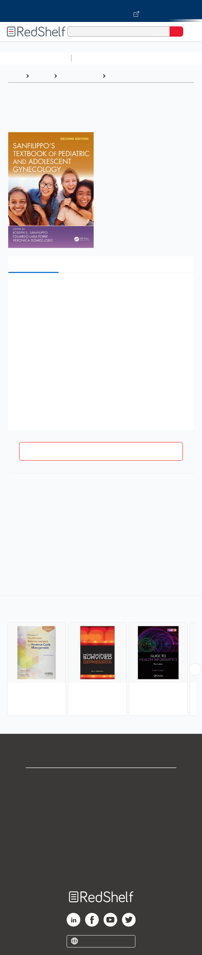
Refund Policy (101, 839)
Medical (119, 76)
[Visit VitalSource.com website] (101, 11)
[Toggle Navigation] (190, 31)
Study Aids (92, 58)
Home (15, 76)
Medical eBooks (79, 76)
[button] (100, 288)
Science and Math (134, 58)
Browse (41, 76)
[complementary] (101, 656)
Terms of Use (101, 824)
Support (101, 794)
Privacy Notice (101, 809)
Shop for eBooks (101, 779)
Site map (101, 869)
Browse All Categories (36, 58)
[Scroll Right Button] (195, 669)
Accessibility (101, 854)
